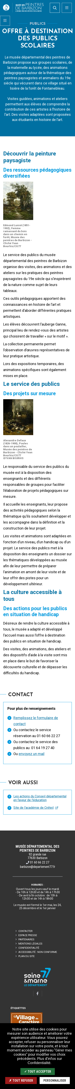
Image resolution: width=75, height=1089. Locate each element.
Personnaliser (54, 1080)
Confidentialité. (39, 1063)
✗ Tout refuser (21, 1080)
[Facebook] (37, 993)
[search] (55, 8)
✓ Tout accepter (37, 1071)
